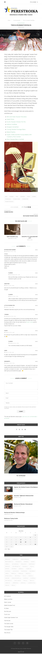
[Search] (37, 2)
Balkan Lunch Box (8, 599)
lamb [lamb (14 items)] (7, 573)
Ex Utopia (6, 608)
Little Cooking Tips (9, 305)
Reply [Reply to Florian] (36, 294)
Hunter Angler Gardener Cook (11, 617)
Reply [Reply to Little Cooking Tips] (36, 305)
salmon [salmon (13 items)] (26, 578)
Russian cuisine (16, 199)
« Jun (5, 549)
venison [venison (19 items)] (23, 583)
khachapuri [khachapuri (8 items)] (24, 571)
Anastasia (7, 283)
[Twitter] (31, 2)
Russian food (25, 199)
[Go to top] (21, 652)
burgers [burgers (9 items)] (26, 561)
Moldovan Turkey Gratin (11, 518)
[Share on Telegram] (28, 207)
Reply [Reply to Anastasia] (36, 283)
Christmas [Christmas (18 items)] (32, 564)
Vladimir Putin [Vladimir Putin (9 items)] (32, 583)
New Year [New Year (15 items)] (17, 576)
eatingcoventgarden (10, 249)
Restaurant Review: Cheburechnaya (14, 512)
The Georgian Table (8, 627)
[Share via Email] (30, 207)
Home (9, 20)
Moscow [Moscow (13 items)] (28, 573)
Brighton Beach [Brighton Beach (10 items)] (9, 561)
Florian (10, 272)
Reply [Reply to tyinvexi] (36, 314)
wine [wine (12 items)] (13, 585)
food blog (22, 196)
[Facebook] (30, 2)
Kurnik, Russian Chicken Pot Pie (16, 122)
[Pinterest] (35, 2)
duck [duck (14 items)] (32, 566)
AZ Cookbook (7, 596)
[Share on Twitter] (25, 207)
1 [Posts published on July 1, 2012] (35, 535)
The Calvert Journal (8, 624)
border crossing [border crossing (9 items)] (25, 559)
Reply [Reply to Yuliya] (36, 330)
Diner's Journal (7, 602)
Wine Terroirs (7, 633)
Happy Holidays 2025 (12, 236)
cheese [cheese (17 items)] (7, 564)
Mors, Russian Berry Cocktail (15, 139)
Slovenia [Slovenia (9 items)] (33, 578)
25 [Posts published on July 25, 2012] (16, 544)
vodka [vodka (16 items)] (7, 585)
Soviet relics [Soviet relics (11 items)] (8, 580)
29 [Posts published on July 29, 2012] (35, 544)
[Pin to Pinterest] (27, 207)
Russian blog (8, 199)
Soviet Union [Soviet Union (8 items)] (18, 580)
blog (6, 196)
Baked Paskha (11, 132)
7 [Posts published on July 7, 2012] (30, 537)
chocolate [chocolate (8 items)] (24, 564)
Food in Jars (7, 614)
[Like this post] (22, 207)
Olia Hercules (7, 620)
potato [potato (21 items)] (31, 576)
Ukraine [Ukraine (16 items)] (7, 583)
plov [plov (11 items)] (24, 576)
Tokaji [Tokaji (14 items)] (26, 580)
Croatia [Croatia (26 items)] (7, 566)
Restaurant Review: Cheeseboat (23, 504)
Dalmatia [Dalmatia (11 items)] (25, 566)
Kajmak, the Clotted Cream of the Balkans (23, 488)
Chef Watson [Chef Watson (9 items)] (15, 564)
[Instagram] (33, 2)
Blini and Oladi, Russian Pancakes (17, 116)
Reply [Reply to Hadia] (36, 350)
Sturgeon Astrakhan (13, 127)
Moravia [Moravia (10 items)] (21, 573)
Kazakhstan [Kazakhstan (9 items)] (16, 571)
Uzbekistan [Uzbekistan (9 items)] (15, 583)
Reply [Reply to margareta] (36, 361)
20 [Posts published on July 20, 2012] (25, 542)
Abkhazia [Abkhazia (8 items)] (7, 559)
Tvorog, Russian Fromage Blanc (16, 129)
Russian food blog (9, 201)
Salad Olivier (10, 119)
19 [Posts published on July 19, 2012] (20, 542)
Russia (28, 196)
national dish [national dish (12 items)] (9, 576)
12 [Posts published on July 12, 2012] (20, 539)
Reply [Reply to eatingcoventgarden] (36, 249)
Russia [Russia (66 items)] (7, 578)
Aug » (9, 549)
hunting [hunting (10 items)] (7, 571)
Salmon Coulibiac (12, 124)
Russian (34, 196)
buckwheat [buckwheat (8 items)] (19, 561)
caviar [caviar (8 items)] (33, 561)
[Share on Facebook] (24, 207)
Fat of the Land (7, 611)
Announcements (16, 20)
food (17, 196)
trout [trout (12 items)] (32, 580)
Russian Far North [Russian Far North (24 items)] (16, 578)
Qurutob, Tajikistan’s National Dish (23, 495)
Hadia (5, 350)
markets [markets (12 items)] (13, 573)
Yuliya (5, 330)
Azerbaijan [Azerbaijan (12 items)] (15, 559)
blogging (11, 196)
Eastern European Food (9, 605)
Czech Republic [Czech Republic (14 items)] (16, 566)
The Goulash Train (8, 630)
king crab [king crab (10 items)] (32, 571)
